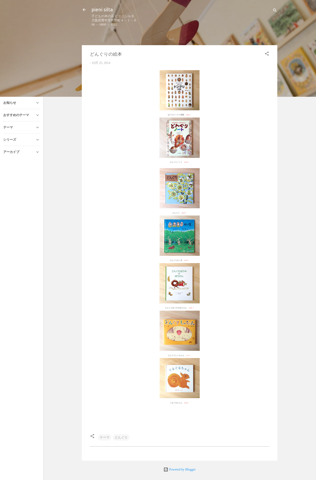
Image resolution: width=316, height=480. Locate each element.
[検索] (274, 11)
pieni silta (102, 9)
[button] (266, 54)
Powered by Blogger (179, 469)
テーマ (104, 437)
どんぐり (121, 437)
